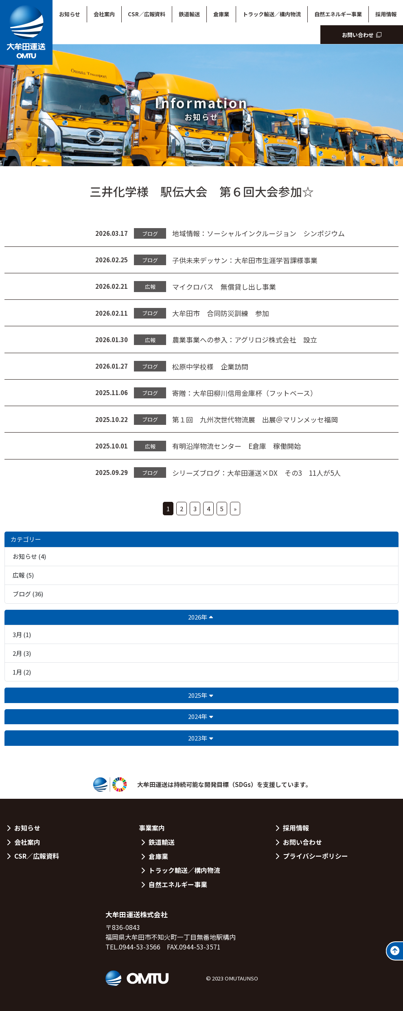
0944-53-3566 (139, 947)
